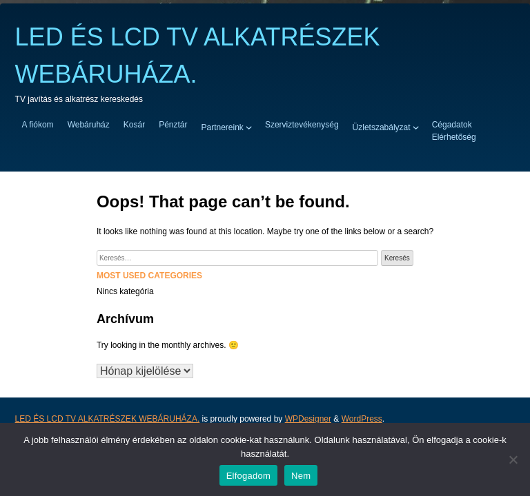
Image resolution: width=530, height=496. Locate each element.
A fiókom (38, 125)
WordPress (362, 419)
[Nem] (513, 459)
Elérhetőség (454, 137)
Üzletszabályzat (382, 127)
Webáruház (89, 125)
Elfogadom (248, 476)
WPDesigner (308, 419)
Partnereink (223, 127)
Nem (301, 476)
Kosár (134, 125)
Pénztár (173, 125)
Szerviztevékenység (302, 125)
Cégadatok (452, 125)
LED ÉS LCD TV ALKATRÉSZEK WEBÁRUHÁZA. (107, 419)
